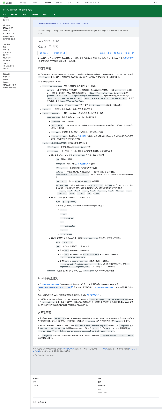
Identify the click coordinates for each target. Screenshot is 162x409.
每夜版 (102, 53)
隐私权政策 (42, 402)
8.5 (118, 53)
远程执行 (35, 14)
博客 (34, 382)
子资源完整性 (81, 164)
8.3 (126, 53)
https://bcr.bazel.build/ (50, 284)
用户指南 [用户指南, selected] (47, 3)
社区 (78, 3)
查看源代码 (59, 53)
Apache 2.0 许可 (103, 349)
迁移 (53, 14)
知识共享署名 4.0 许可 (68, 349)
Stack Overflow (103, 393)
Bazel (39, 41)
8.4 (122, 53)
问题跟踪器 (101, 386)
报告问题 (44, 53)
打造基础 (41, 23)
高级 (24, 14)
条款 (34, 402)
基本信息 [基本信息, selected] (14, 14)
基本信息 (56, 41)
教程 (44, 14)
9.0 (111, 53)
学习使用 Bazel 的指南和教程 (17, 9)
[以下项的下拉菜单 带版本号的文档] (99, 2)
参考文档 (59, 3)
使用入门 (36, 3)
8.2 (129, 53)
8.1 (133, 53)
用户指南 (47, 41)
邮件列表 (66, 23)
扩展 (69, 3)
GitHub (154, 3)
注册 (86, 23)
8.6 (115, 53)
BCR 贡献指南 (92, 295)
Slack (99, 389)
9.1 (107, 53)
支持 (99, 382)
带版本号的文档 (90, 3)
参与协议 (77, 23)
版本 (4, 14)
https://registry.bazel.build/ (102, 287)
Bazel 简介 (23, 3)
